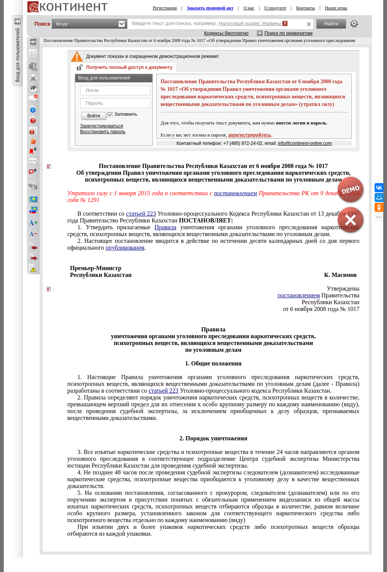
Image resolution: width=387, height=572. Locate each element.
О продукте (275, 8)
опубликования (124, 247)
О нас (248, 8)
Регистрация (165, 8)
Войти (93, 115)
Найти (331, 23)
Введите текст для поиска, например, (206, 23)
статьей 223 (141, 213)
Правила (165, 227)
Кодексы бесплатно (226, 33)
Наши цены (336, 8)
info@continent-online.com (305, 143)
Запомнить (126, 114)
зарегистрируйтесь (249, 135)
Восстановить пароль (102, 131)
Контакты (305, 8)
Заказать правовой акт (210, 8)
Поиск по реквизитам (289, 33)
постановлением (235, 193)
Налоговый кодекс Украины (250, 23)
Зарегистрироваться (101, 126)
